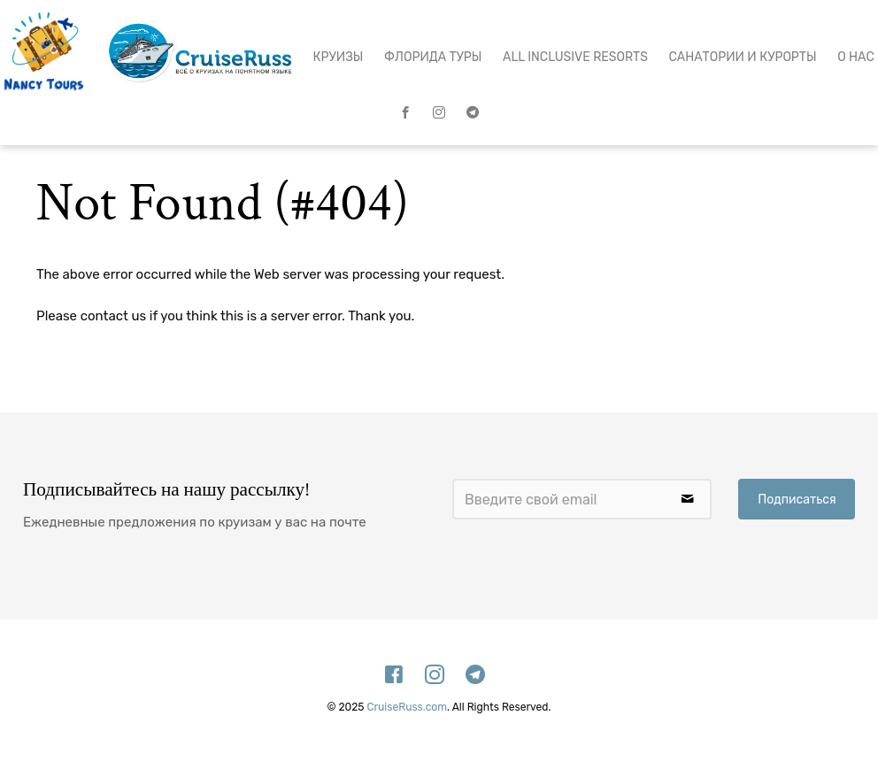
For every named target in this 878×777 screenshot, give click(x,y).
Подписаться (797, 499)
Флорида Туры (432, 57)
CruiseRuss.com (406, 707)
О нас (855, 57)
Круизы (338, 57)
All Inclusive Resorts (575, 57)
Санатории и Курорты (743, 57)
